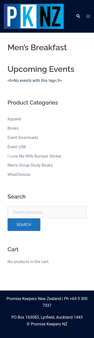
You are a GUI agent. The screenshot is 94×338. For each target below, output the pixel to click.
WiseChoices (19, 174)
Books (13, 128)
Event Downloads (23, 137)
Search (24, 225)
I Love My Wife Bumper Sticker (35, 156)
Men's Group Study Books (30, 165)
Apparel (14, 119)
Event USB (17, 146)
